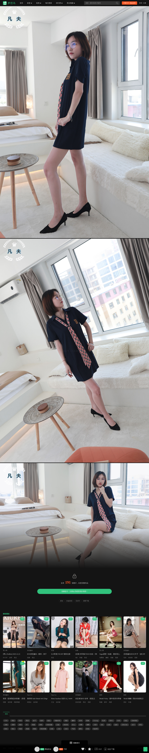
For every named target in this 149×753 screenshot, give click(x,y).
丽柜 (100, 695)
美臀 (80, 725)
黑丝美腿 (43, 729)
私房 (103, 720)
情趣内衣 (57, 720)
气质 (73, 729)
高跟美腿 (17, 702)
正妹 (57, 725)
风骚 (27, 729)
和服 (80, 657)
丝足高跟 (78, 702)
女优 (108, 725)
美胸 (87, 720)
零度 (52, 650)
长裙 (129, 702)
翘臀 (88, 725)
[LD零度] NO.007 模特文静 (60, 654)
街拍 (87, 729)
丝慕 (76, 650)
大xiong (95, 720)
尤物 (6, 725)
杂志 (125, 720)
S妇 (76, 657)
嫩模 (107, 657)
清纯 (40, 725)
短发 (116, 725)
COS (6, 720)
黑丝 (27, 720)
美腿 (111, 657)
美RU (111, 720)
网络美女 (48, 749)
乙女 (52, 702)
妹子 (34, 720)
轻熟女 (29, 702)
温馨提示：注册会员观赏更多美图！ (74, 591)
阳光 (6, 729)
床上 (73, 725)
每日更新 (48, 3)
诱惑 (13, 720)
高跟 (116, 657)
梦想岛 (12, 3)
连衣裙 (10, 702)
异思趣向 (30, 650)
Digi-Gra (29, 695)
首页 (21, 3)
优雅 (28, 657)
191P (100, 749)
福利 (41, 720)
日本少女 (124, 725)
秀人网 (5, 650)
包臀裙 (101, 657)
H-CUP (5, 657)
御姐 (34, 729)
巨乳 (140, 725)
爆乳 (80, 729)
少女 (59, 729)
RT (27, 725)
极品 (48, 720)
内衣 (118, 720)
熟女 (13, 729)
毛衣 (125, 657)
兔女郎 (95, 729)
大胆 (95, 725)
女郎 (10, 657)
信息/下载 (111, 749)
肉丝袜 (130, 657)
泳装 (51, 729)
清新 (20, 725)
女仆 (133, 725)
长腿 (20, 729)
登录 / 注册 (142, 3)
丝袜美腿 (49, 725)
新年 (105, 702)
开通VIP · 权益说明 (129, 3)
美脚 (13, 725)
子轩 (65, 749)
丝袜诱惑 (134, 720)
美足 (15, 657)
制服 (100, 702)
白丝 (66, 729)
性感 (20, 720)
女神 (80, 720)
